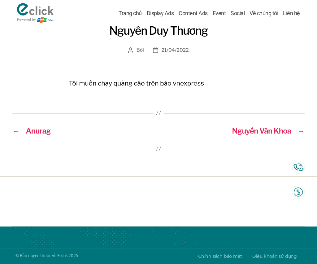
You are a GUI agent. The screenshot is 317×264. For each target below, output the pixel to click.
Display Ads (160, 13)
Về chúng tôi (264, 13)
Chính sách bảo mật (220, 256)
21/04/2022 (175, 50)
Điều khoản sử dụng (274, 256)
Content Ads (193, 13)
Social (238, 13)
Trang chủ (130, 13)
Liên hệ (291, 13)
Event (219, 13)
